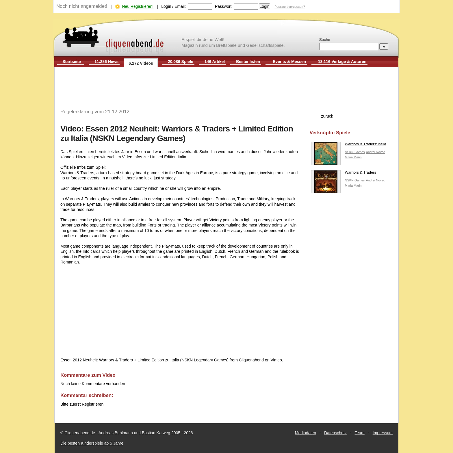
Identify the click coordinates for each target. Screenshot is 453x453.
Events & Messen (289, 61)
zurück (327, 116)
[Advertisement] (226, 86)
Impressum (383, 432)
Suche (324, 39)
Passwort (223, 6)
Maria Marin (353, 157)
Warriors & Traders (343, 173)
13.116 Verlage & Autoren (342, 61)
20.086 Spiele (180, 61)
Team (360, 432)
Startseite (71, 61)
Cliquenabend (251, 360)
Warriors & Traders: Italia (348, 145)
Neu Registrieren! (137, 6)
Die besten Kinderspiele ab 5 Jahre (91, 443)
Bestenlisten (248, 61)
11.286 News (106, 61)
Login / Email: (173, 6)
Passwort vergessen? (289, 6)
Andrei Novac (375, 152)
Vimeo (276, 360)
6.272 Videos (141, 63)
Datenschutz (335, 432)
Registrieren (92, 404)
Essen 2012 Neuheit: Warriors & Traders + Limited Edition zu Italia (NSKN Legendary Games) (144, 360)
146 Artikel (215, 61)
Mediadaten (305, 432)
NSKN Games (355, 152)
